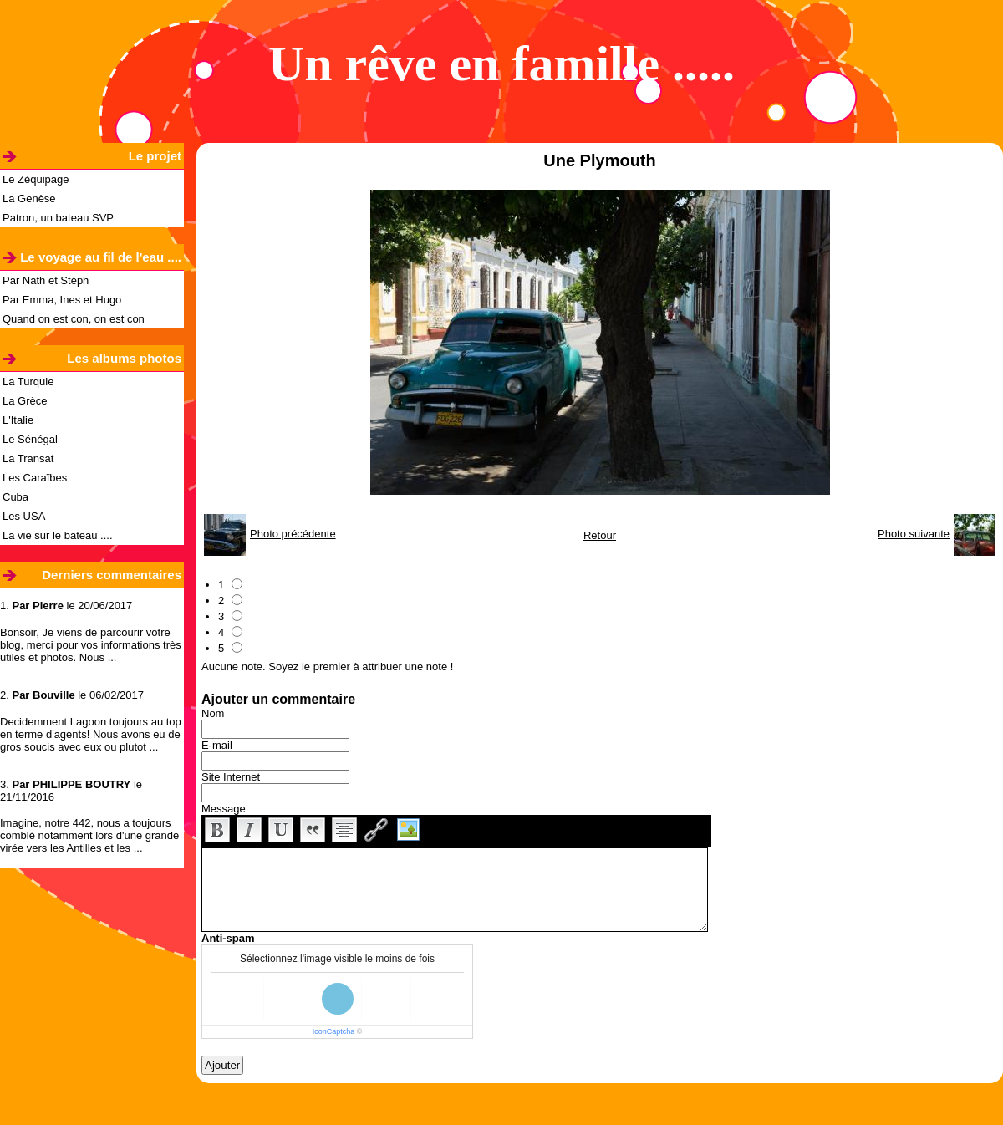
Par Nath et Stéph (46, 280)
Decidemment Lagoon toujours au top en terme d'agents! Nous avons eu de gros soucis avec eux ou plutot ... (90, 734)
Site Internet (230, 777)
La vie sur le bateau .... (58, 535)
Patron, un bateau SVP (58, 217)
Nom (212, 713)
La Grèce (25, 401)
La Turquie (28, 381)
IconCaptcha (334, 1031)
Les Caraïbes (35, 477)
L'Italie (18, 420)
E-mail (216, 745)
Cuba (15, 497)
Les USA (24, 516)
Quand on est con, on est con (74, 319)
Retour (599, 535)
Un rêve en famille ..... (501, 63)
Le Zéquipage (36, 179)
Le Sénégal (30, 439)
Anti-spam (228, 938)
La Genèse (29, 198)
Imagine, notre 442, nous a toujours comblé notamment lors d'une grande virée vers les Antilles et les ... (89, 835)
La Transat (28, 458)
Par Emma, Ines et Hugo (62, 299)
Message (223, 808)
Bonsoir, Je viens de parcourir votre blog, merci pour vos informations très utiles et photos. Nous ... (90, 645)
